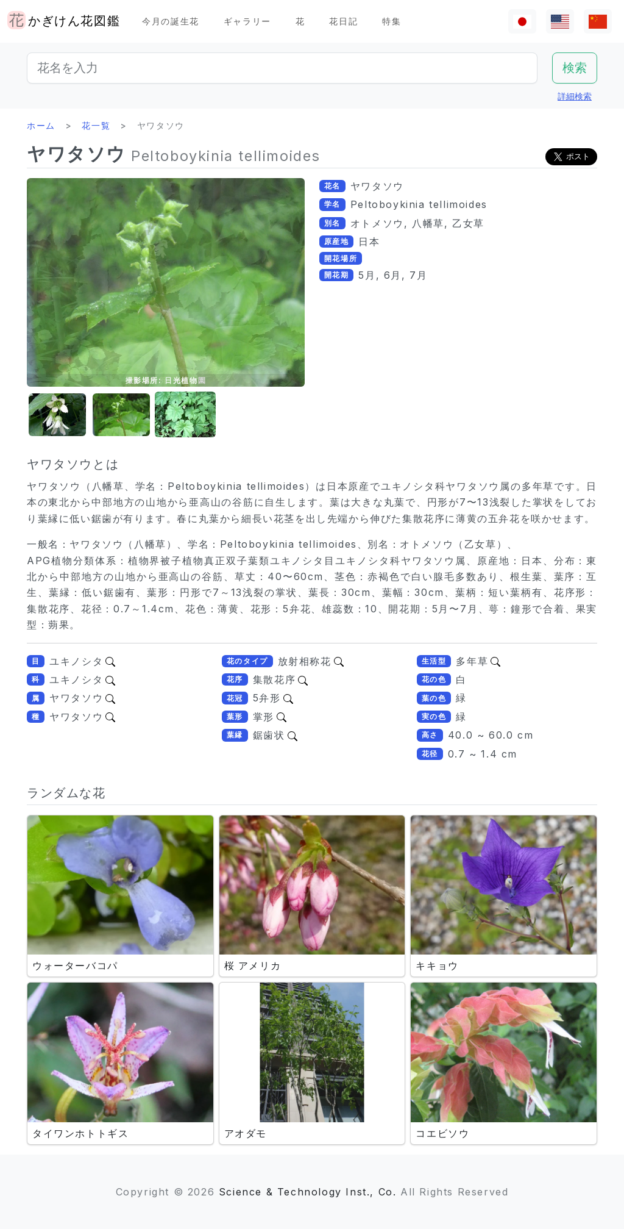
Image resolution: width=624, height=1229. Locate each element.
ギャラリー (247, 21)
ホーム (41, 125)
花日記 (343, 21)
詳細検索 (575, 96)
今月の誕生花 (170, 21)
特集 (391, 21)
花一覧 (96, 125)
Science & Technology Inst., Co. (308, 1192)
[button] (57, 415)
